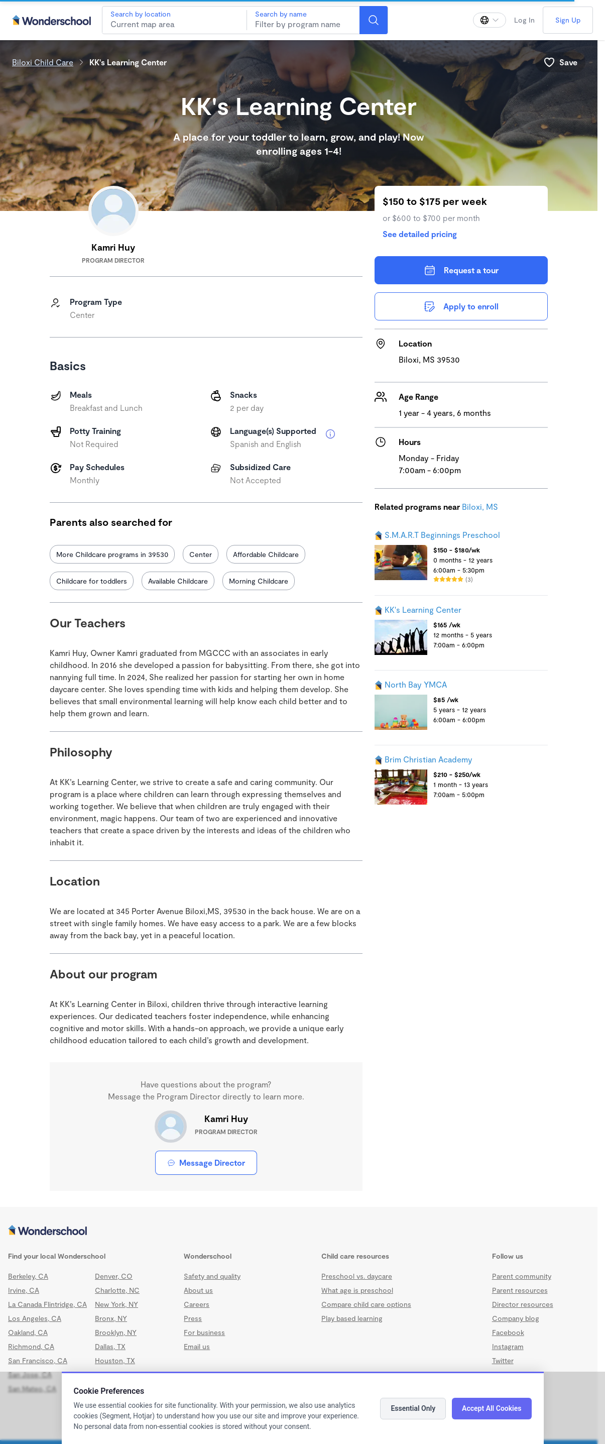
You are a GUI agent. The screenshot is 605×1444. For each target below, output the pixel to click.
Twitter (503, 1360)
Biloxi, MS (480, 506)
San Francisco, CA (37, 1360)
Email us (197, 1346)
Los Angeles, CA (34, 1318)
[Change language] (489, 20)
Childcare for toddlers (91, 581)
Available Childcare (178, 581)
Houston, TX (115, 1360)
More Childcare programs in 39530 (112, 554)
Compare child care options (366, 1304)
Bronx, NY (111, 1318)
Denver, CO (114, 1276)
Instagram (508, 1346)
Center (200, 554)
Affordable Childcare (266, 554)
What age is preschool (357, 1290)
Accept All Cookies (491, 1408)
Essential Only (413, 1408)
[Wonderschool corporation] (298, 1231)
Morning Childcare (258, 581)
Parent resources (520, 1290)
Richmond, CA (31, 1346)
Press (193, 1318)
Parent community (521, 1276)
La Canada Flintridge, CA (47, 1304)
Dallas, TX (110, 1346)
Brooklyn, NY (116, 1332)
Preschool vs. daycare (356, 1276)
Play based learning (352, 1318)
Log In (524, 20)
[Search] (373, 20)
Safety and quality (212, 1276)
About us (198, 1290)
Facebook (508, 1332)
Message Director (206, 1162)
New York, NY (116, 1304)
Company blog (515, 1318)
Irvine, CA (23, 1290)
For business (204, 1332)
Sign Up (567, 20)
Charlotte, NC (117, 1290)
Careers (196, 1304)
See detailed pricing (420, 234)
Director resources (522, 1304)
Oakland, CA (28, 1332)
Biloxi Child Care (42, 62)
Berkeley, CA (28, 1276)
